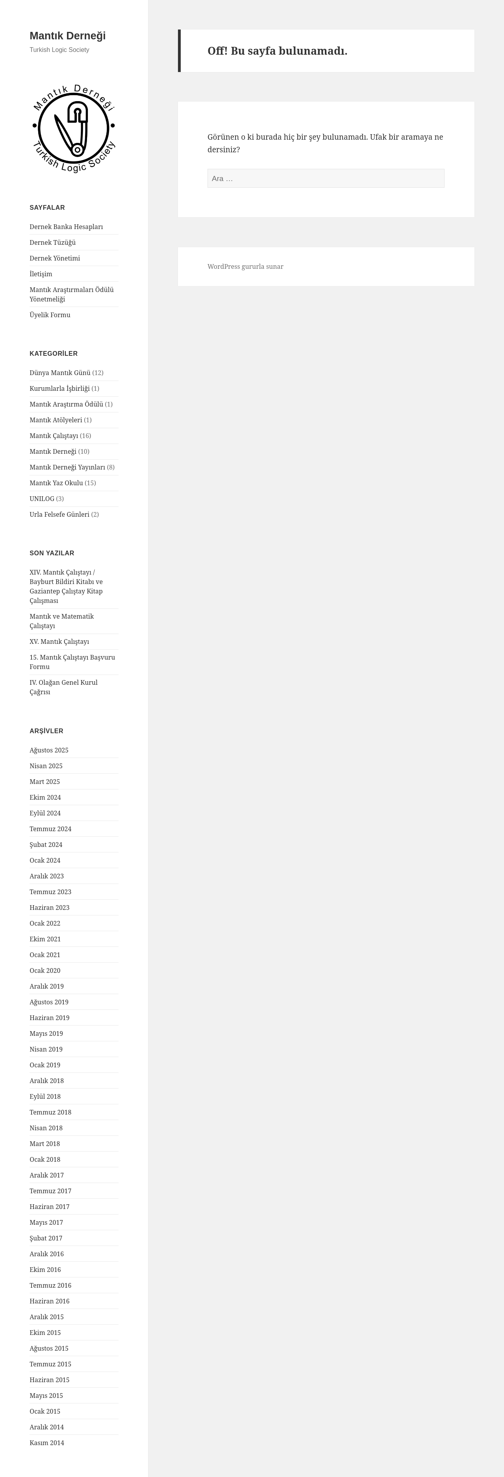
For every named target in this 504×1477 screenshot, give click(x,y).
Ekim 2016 (45, 1269)
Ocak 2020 (45, 970)
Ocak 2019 (45, 1065)
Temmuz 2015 (50, 1364)
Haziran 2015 (49, 1379)
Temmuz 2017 (50, 1191)
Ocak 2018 (45, 1159)
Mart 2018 (45, 1143)
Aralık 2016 (47, 1254)
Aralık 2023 (47, 876)
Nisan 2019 (46, 1049)
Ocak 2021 (45, 954)
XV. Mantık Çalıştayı (59, 641)
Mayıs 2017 (46, 1222)
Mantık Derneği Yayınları (67, 467)
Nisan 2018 (46, 1128)
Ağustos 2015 (49, 1348)
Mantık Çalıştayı (54, 435)
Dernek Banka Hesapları (66, 226)
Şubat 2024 (46, 844)
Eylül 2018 (45, 1096)
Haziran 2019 (49, 1017)
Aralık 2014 (47, 1427)
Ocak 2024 (45, 860)
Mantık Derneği (68, 36)
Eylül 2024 (45, 813)
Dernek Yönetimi (55, 258)
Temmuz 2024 (50, 828)
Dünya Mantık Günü (60, 372)
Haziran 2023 (49, 907)
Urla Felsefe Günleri (59, 514)
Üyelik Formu (50, 315)
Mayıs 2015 (46, 1395)
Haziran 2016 (49, 1301)
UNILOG (42, 498)
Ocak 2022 (45, 923)
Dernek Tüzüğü (53, 242)
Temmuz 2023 (50, 891)
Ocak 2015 (45, 1411)
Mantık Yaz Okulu (56, 483)
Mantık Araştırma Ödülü (66, 404)
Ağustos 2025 (49, 750)
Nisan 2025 (46, 766)
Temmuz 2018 (50, 1112)
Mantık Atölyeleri (56, 420)
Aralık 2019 (47, 986)
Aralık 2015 (47, 1316)
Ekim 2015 (45, 1332)
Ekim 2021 (45, 939)
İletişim (41, 274)
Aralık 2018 (47, 1080)
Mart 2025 (45, 781)
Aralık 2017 (47, 1175)
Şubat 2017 (46, 1238)
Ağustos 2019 (49, 1002)
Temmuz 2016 (50, 1285)
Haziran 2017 (49, 1206)
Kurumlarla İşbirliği (60, 388)
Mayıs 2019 (46, 1033)
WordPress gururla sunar (246, 266)
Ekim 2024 (45, 797)
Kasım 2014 (47, 1442)
